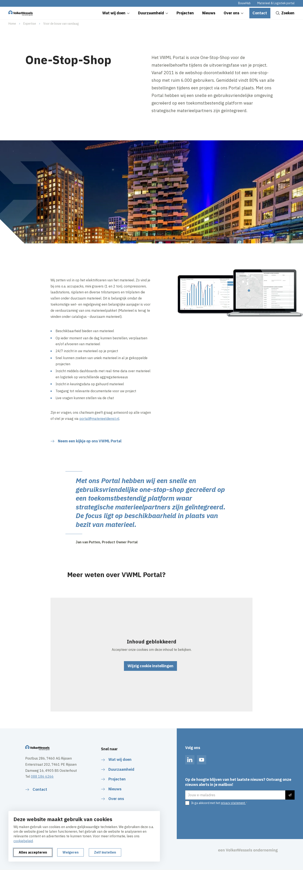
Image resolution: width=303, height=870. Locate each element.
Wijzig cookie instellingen (150, 665)
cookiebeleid (23, 841)
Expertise (29, 24)
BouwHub (244, 3)
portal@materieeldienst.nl (99, 418)
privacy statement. (233, 803)
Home (12, 24)
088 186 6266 (42, 776)
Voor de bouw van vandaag (61, 24)
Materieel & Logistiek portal (276, 3)
